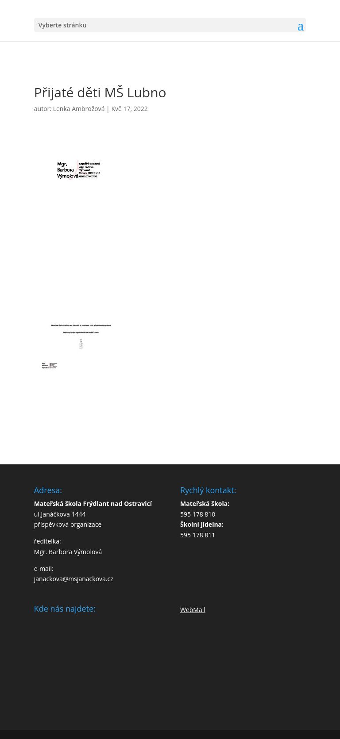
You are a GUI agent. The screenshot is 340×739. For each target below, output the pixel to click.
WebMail (192, 609)
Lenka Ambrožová (79, 108)
